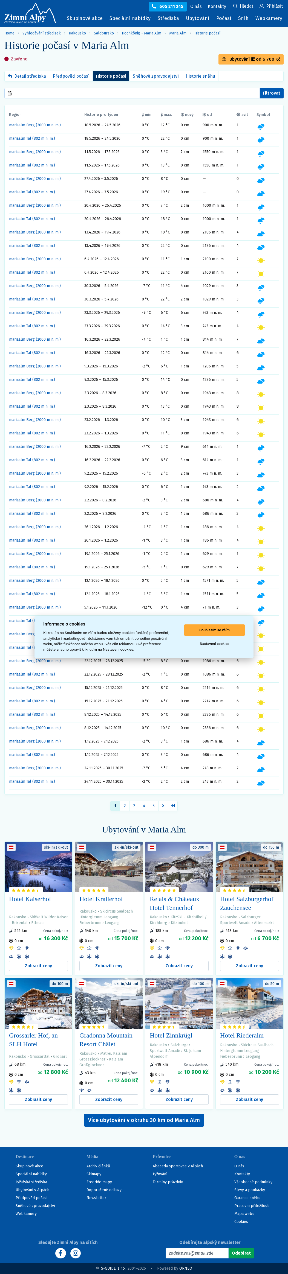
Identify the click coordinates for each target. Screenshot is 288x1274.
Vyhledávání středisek (41, 33)
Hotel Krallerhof (101, 898)
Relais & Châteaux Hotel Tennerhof (174, 903)
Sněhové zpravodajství (156, 76)
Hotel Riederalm (242, 1035)
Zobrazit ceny (38, 965)
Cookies (241, 1221)
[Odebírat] (241, 1253)
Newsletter (96, 1198)
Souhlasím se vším (214, 630)
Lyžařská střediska (31, 1182)
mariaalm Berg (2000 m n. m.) (35, 125)
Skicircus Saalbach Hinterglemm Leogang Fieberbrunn (106, 917)
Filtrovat (271, 93)
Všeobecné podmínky (253, 1182)
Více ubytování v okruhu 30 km (144, 1120)
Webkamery (268, 18)
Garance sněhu (247, 1198)
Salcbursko (104, 33)
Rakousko (77, 33)
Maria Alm (177, 33)
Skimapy (94, 1174)
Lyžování (160, 1174)
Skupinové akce (85, 18)
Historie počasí (207, 33)
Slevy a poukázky (249, 1190)
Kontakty (242, 1174)
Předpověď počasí (71, 76)
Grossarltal (40, 1056)
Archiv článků (98, 1166)
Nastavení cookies (214, 644)
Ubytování (199, 19)
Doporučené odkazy (104, 1190)
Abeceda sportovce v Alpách (178, 1166)
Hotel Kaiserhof (30, 898)
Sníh (244, 19)
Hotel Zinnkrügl (171, 1035)
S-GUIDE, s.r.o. (113, 1268)
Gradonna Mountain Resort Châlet (106, 1040)
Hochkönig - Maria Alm (141, 33)
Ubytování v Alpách (32, 1190)
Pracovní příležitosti (251, 1205)
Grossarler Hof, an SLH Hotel (33, 1040)
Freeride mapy (99, 1182)
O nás (239, 1166)
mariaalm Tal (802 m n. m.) (32, 138)
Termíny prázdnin (168, 1182)
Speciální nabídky (130, 18)
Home (9, 33)
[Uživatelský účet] (243, 6)
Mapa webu (244, 1213)
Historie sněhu (200, 76)
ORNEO (185, 1268)
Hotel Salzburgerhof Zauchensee (246, 903)
